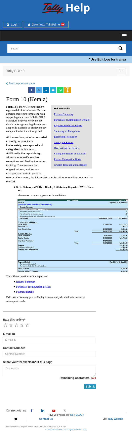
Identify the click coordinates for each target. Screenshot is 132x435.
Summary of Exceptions (67, 131)
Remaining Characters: (78, 377)
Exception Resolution (65, 136)
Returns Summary (64, 114)
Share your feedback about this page (27, 362)
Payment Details (25, 291)
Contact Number (14, 348)
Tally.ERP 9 (15, 71)
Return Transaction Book (67, 159)
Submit (90, 386)
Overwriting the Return (66, 147)
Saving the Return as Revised (70, 153)
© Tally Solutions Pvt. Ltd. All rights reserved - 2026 (65, 430)
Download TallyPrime (46, 24)
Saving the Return (63, 142)
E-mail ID (9, 333)
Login (12, 24)
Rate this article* (14, 319)
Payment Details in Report (68, 125)
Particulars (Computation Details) (72, 119)
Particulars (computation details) (33, 286)
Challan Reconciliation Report (70, 164)
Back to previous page (20, 83)
